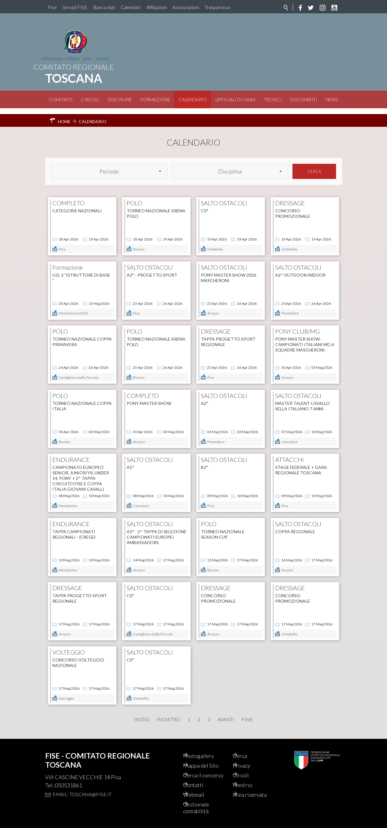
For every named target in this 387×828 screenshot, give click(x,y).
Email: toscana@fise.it (82, 783)
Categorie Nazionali (77, 204)
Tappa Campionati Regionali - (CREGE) (73, 528)
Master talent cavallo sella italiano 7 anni (302, 400)
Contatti (201, 782)
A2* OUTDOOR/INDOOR (300, 269)
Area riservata (258, 793)
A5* (130, 461)
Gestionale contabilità (204, 807)
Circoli (90, 99)
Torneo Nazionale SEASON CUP (223, 528)
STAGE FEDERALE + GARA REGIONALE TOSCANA (301, 464)
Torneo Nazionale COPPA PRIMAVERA (82, 336)
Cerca (314, 165)
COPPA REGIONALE (295, 525)
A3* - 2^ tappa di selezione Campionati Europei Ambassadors (156, 531)
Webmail (202, 793)
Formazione (155, 99)
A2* (205, 397)
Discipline (120, 99)
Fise (52, 7)
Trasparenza (217, 7)
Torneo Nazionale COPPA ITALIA (82, 400)
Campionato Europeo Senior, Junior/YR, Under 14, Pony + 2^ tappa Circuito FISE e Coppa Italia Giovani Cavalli (80, 472)
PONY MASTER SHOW (149, 397)
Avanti (226, 713)
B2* (204, 461)
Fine (247, 713)
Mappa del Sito (210, 755)
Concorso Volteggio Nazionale (78, 656)
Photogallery (207, 744)
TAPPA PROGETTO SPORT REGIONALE (228, 336)
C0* (205, 204)
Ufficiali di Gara (235, 99)
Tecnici (273, 99)
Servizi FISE (74, 7)
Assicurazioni (185, 7)
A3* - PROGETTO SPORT (152, 269)
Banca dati (104, 7)
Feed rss (251, 782)
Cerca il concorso (203, 769)
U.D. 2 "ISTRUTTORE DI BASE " (81, 272)
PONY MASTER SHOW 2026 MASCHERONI (228, 272)
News (332, 99)
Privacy (249, 755)
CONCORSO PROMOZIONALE (292, 207)
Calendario (192, 99)
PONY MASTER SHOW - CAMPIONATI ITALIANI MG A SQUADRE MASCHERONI (304, 339)
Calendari (130, 7)
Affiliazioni (156, 7)
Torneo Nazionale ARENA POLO (156, 207)
